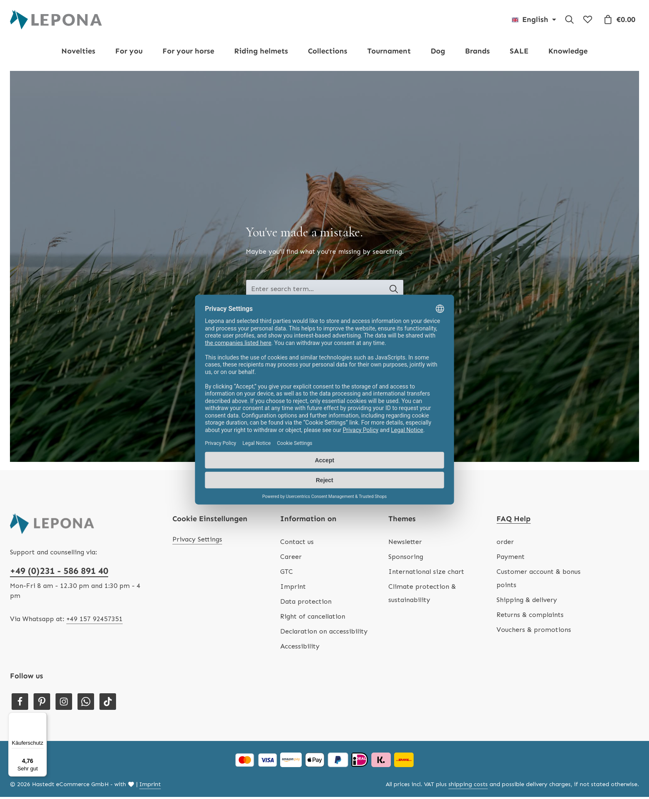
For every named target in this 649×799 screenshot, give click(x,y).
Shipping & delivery (526, 602)
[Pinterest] (42, 703)
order (505, 544)
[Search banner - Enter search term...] (315, 291)
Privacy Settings (197, 541)
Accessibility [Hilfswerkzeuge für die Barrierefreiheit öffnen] (300, 648)
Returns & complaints (530, 617)
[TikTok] (107, 703)
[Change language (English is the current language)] (534, 20)
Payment (510, 559)
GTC (286, 574)
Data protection (306, 603)
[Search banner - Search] (395, 291)
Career (291, 559)
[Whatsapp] (85, 703)
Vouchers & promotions (533, 632)
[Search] (569, 20)
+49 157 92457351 (94, 621)
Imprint (293, 589)
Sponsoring (405, 559)
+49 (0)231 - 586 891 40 (59, 572)
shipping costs (468, 786)
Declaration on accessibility (324, 633)
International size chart (426, 574)
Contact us (297, 544)
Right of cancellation (312, 618)
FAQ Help (513, 520)
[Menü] (42, 717)
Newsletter (405, 544)
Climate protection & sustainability (422, 595)
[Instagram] (64, 703)
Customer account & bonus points (538, 580)
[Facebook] (20, 703)
